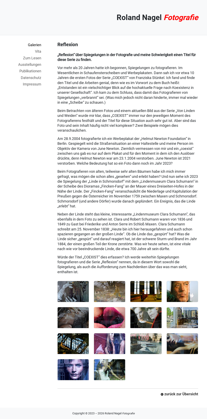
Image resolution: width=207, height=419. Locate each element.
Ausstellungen (29, 64)
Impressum (32, 84)
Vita (38, 51)
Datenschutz (31, 78)
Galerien (34, 45)
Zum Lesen (32, 58)
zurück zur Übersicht (179, 394)
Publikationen (30, 71)
